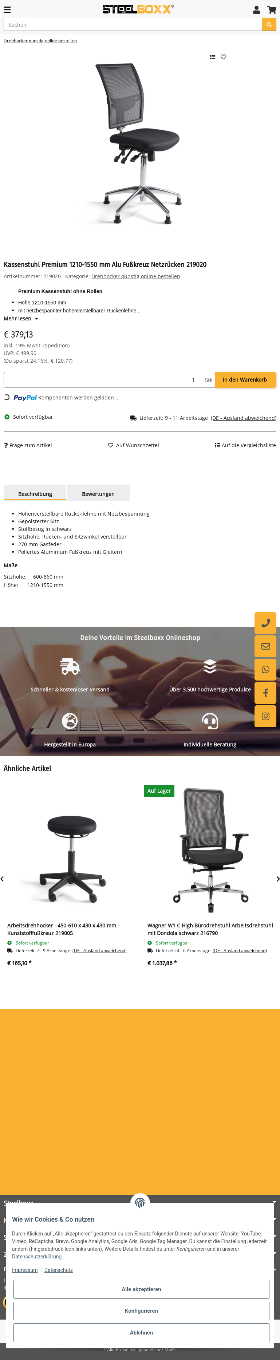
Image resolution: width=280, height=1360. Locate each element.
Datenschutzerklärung (37, 1257)
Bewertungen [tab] (98, 493)
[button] (256, 10)
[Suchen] (133, 24)
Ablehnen (141, 1332)
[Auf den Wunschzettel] (133, 445)
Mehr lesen (21, 318)
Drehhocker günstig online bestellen (135, 276)
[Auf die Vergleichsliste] (245, 445)
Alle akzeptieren (141, 1289)
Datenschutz (58, 1270)
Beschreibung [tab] (35, 493)
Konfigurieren (141, 1311)
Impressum (25, 1270)
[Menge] (103, 380)
